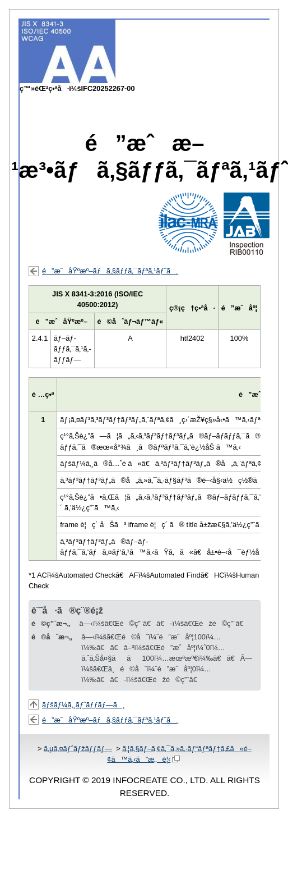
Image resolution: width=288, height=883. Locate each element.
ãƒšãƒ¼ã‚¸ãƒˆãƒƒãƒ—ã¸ (83, 705)
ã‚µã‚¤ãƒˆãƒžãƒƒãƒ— (78, 748)
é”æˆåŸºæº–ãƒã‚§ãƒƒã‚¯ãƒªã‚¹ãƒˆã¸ (110, 271)
